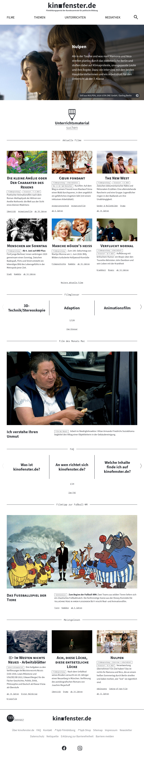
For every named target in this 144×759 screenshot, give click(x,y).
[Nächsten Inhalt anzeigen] (141, 307)
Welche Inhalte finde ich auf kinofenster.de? (117, 467)
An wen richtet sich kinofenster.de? (72, 466)
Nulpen (79, 47)
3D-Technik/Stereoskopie (26, 307)
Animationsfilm (117, 308)
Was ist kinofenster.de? (26, 466)
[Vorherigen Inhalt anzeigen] (3, 307)
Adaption (72, 308)
